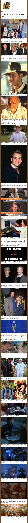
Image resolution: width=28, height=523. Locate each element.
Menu (2, 11)
